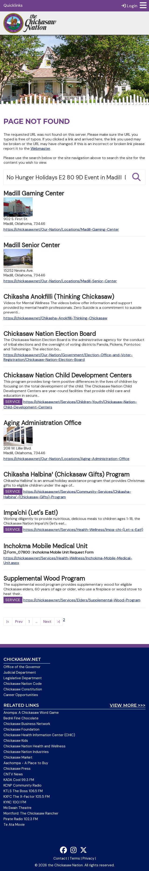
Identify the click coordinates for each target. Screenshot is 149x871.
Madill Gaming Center (33, 193)
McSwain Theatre (17, 807)
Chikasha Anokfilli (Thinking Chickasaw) (58, 297)
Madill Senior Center (31, 245)
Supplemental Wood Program (44, 578)
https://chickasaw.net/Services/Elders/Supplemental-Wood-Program (81, 600)
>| (58, 621)
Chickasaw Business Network (26, 723)
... (36, 621)
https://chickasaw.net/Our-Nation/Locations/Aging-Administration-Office (66, 458)
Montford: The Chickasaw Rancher (30, 813)
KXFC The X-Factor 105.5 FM (26, 796)
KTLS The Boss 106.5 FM (23, 791)
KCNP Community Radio (22, 785)
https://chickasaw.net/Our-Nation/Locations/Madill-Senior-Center (60, 281)
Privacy (88, 858)
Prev (19, 621)
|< (8, 621)
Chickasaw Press (17, 768)
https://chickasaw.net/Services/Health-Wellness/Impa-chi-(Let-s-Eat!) (83, 529)
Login (129, 6)
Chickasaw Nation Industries (26, 751)
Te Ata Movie (14, 824)
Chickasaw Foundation (21, 729)
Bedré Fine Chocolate (20, 718)
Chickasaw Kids (15, 740)
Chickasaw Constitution (22, 689)
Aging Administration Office (42, 423)
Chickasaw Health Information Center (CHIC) (39, 735)
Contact (60, 858)
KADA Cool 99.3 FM (18, 779)
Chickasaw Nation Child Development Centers (67, 375)
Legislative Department (22, 678)
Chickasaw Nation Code (22, 683)
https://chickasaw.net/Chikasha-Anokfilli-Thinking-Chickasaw (55, 318)
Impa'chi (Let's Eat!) (30, 513)
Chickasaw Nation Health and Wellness (34, 746)
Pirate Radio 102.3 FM (20, 819)
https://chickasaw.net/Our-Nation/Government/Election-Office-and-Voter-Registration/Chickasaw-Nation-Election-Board (68, 357)
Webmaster (40, 148)
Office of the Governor (21, 667)
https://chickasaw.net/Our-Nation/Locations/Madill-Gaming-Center (61, 229)
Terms (75, 858)
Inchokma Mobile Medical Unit (45, 546)
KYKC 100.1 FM (14, 802)
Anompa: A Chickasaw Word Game (31, 712)
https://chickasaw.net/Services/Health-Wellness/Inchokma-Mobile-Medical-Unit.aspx (67, 560)
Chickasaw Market (17, 757)
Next (47, 621)
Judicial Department (19, 672)
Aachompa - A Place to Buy (25, 763)
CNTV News (13, 774)
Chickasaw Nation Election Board (49, 334)
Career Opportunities (20, 695)
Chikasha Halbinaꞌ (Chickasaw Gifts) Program (66, 474)
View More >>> (128, 705)
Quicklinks (13, 5)
